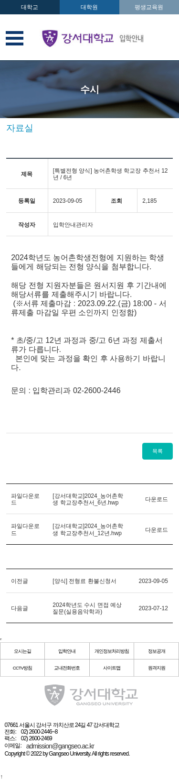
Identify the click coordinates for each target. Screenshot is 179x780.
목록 (157, 451)
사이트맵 (111, 667)
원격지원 (156, 667)
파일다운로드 (25, 499)
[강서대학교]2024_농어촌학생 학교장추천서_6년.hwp (88, 499)
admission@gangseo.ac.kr (60, 746)
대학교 (29, 7)
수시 (89, 89)
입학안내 (66, 651)
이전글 (19, 581)
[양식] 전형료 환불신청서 (84, 581)
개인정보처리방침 (112, 651)
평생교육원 (149, 7)
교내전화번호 (67, 667)
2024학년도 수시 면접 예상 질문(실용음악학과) (87, 608)
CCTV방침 (22, 667)
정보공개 (156, 651)
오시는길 (22, 651)
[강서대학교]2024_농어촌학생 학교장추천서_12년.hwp (88, 529)
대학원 (89, 7)
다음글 (19, 608)
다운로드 (156, 499)
